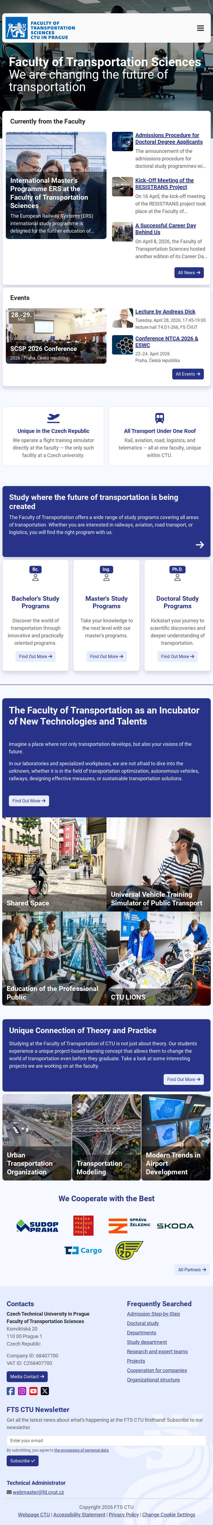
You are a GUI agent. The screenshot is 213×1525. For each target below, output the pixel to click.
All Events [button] (185, 374)
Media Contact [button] (24, 1376)
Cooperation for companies (157, 1370)
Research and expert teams (157, 1351)
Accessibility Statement (79, 1515)
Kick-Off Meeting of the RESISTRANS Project (164, 183)
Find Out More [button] (33, 656)
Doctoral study (143, 1323)
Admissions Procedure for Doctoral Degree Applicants (169, 138)
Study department (147, 1342)
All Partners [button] (189, 1269)
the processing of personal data (81, 1450)
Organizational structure (153, 1380)
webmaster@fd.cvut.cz (38, 1492)
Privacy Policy (124, 1515)
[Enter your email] (106, 1441)
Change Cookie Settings (168, 1515)
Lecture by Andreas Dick (165, 311)
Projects (136, 1361)
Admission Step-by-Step (153, 1314)
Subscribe (20, 1461)
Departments (141, 1333)
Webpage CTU (34, 1515)
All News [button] (186, 272)
